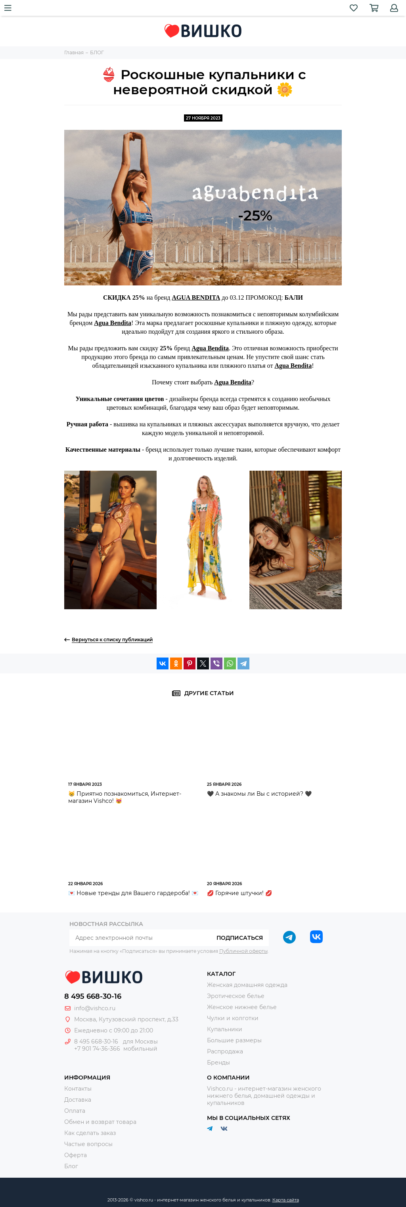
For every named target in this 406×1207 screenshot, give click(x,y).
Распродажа (225, 1051)
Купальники (224, 1029)
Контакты (78, 1088)
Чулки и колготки (233, 1018)
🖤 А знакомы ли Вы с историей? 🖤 (259, 793)
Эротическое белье (235, 996)
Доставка (77, 1099)
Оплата (74, 1110)
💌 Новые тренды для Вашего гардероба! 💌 (133, 893)
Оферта (75, 1155)
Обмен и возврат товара (100, 1121)
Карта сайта (285, 1200)
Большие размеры (234, 1040)
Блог (71, 1166)
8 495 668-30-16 (92, 996)
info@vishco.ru (94, 1008)
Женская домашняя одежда (247, 984)
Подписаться (239, 937)
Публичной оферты (243, 951)
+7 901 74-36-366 (97, 1048)
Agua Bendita (112, 322)
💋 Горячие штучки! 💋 (239, 893)
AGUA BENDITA (196, 297)
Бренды (218, 1062)
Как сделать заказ (90, 1133)
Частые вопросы (88, 1144)
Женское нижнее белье (242, 1007)
